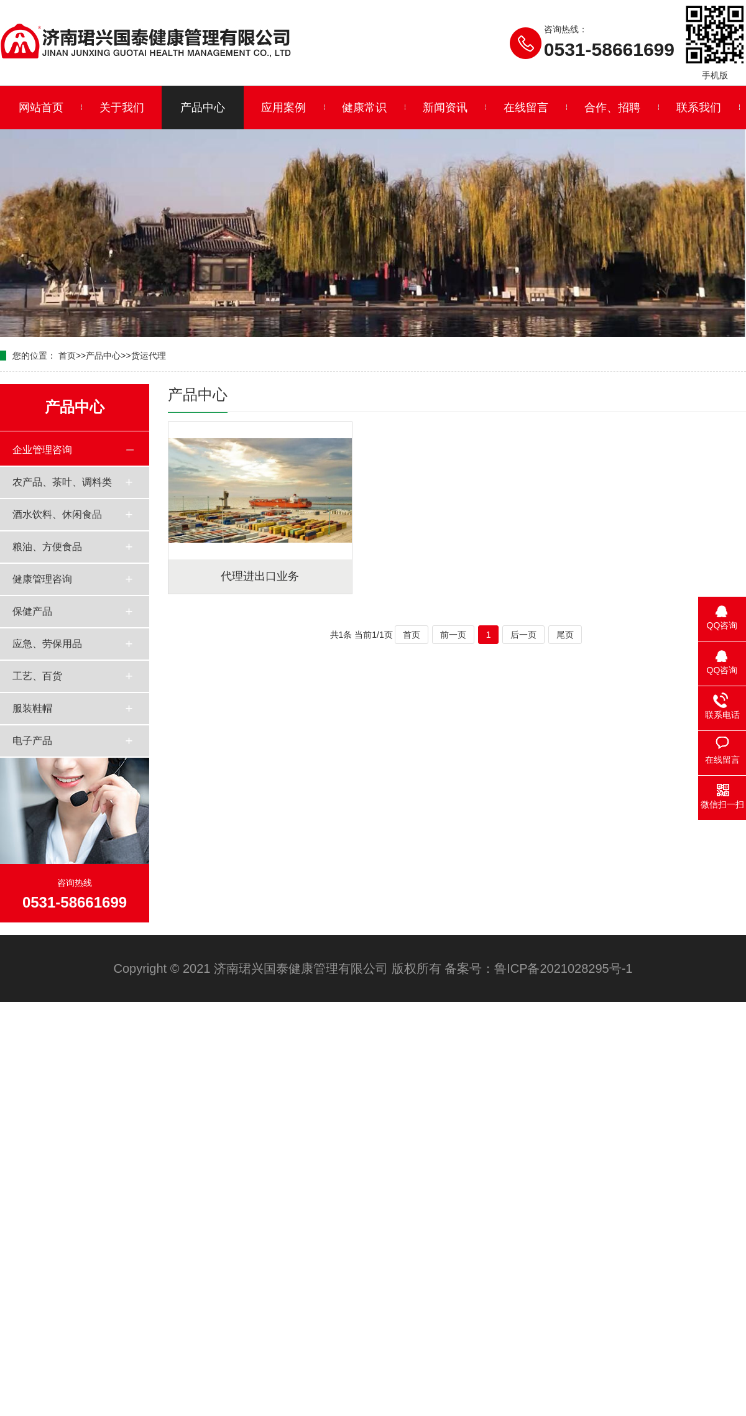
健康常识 (364, 107)
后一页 (523, 635)
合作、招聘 (612, 107)
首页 (67, 356)
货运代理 (148, 356)
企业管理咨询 (42, 449)
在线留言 (526, 107)
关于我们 (121, 107)
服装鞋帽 (32, 708)
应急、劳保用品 (47, 643)
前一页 (453, 635)
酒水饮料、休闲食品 (57, 514)
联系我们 (698, 107)
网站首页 (41, 107)
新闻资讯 (445, 107)
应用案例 (283, 107)
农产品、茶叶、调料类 (62, 482)
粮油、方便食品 (47, 546)
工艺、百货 (37, 676)
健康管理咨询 (42, 579)
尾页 (565, 635)
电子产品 (32, 740)
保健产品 (32, 611)
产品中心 (202, 107)
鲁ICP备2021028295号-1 (563, 968)
